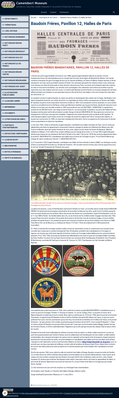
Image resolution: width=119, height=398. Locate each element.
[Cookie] (5, 393)
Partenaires (64, 12)
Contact (53, 12)
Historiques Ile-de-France (48, 17)
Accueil (44, 12)
